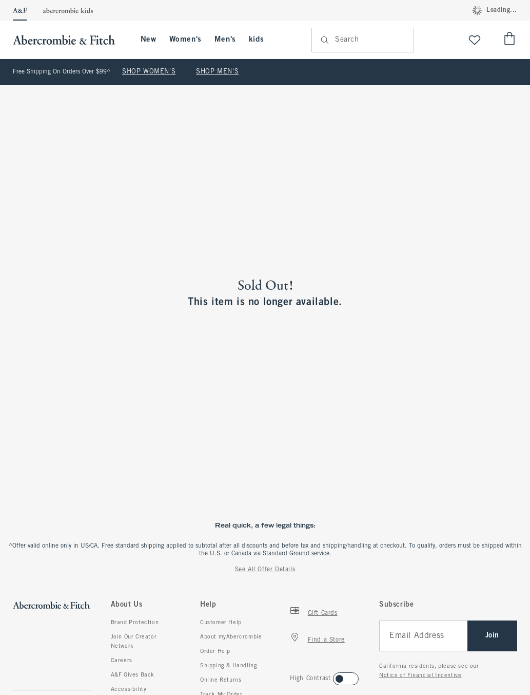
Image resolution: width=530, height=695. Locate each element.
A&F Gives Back (132, 675)
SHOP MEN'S (217, 72)
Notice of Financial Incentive (420, 675)
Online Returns (220, 680)
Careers (121, 660)
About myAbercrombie (231, 637)
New (148, 39)
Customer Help (221, 622)
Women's (185, 39)
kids (256, 39)
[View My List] (474, 40)
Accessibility (129, 689)
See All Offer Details (265, 570)
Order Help (215, 651)
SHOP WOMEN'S (148, 72)
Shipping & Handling (228, 665)
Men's (225, 39)
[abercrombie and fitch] (69, 40)
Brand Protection (135, 622)
